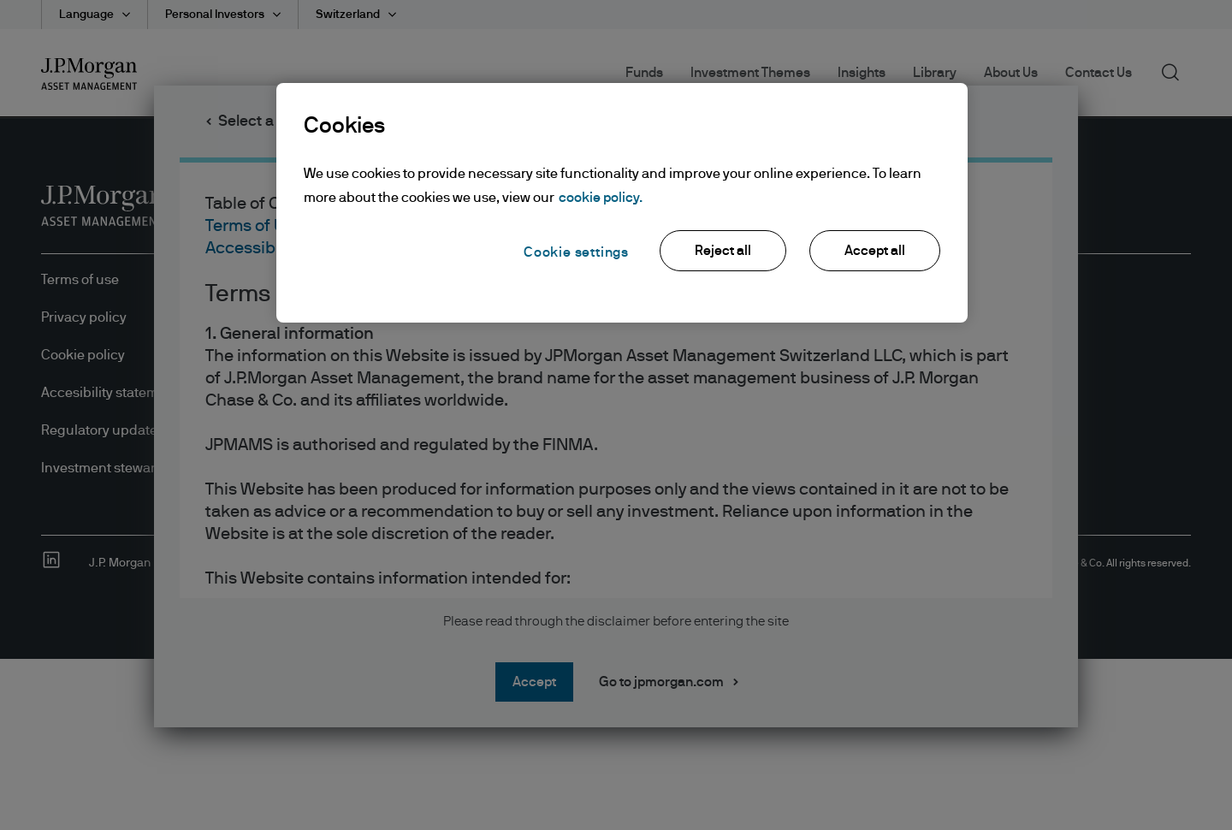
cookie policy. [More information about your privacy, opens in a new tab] (601, 198)
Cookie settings (576, 252)
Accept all (874, 251)
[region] (622, 203)
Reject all (723, 251)
